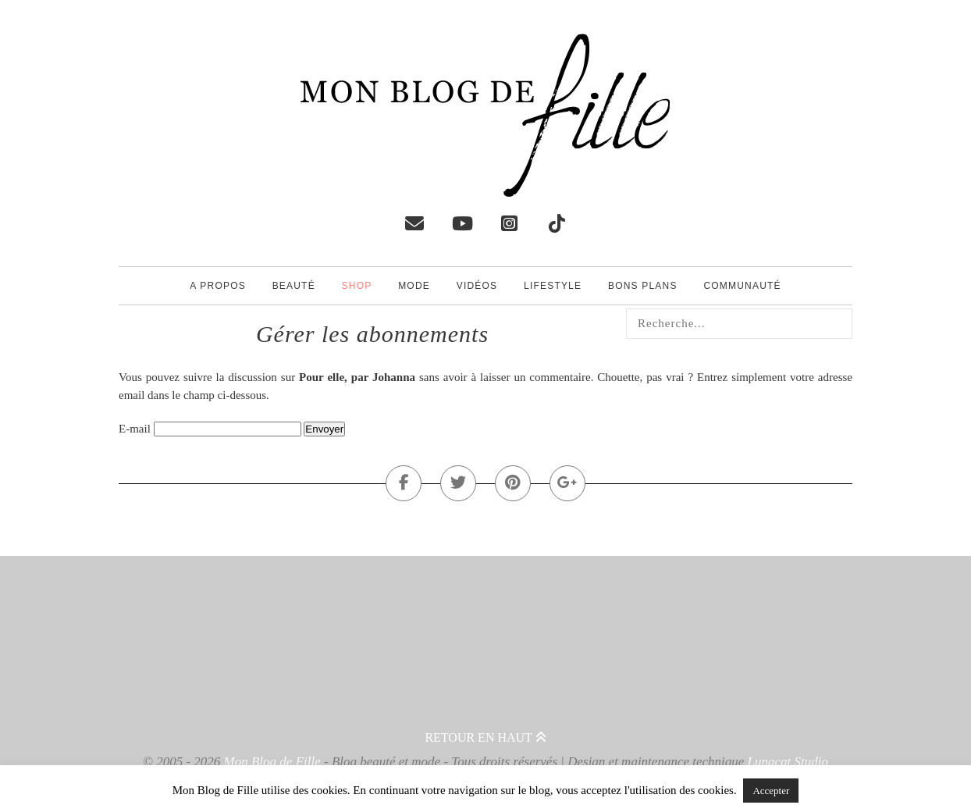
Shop (357, 285)
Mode (414, 285)
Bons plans (643, 285)
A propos (218, 285)
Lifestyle (553, 285)
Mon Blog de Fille (272, 761)
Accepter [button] (770, 790)
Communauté (742, 285)
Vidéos (477, 285)
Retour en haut (485, 737)
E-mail (135, 428)
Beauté (293, 285)
